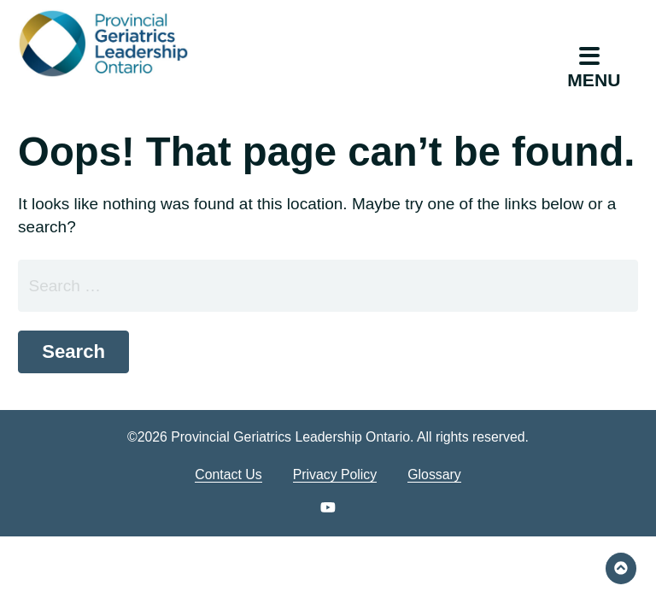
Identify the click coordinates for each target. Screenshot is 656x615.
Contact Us (228, 474)
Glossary (433, 474)
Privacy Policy (335, 474)
